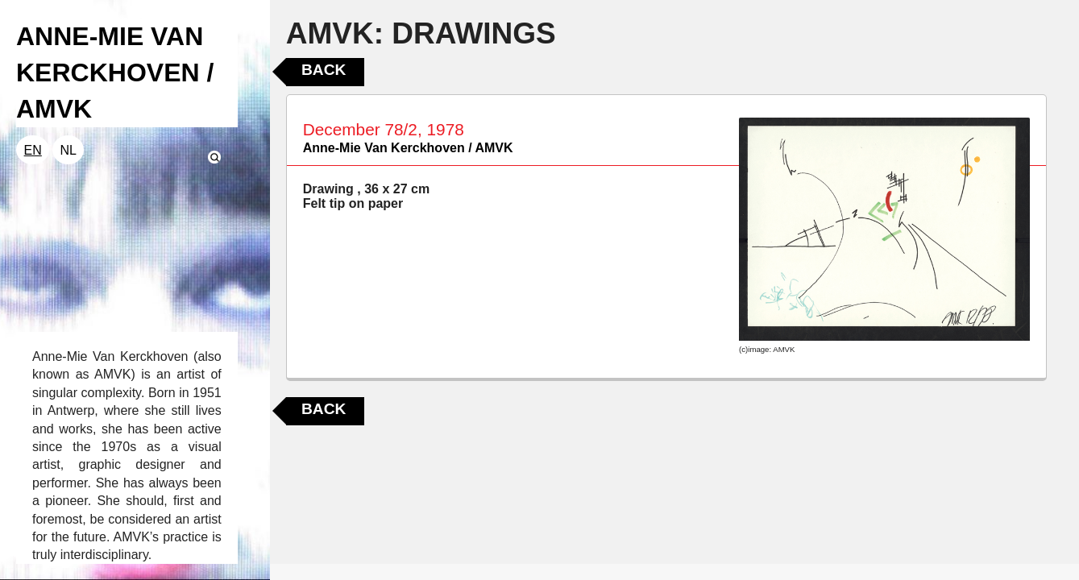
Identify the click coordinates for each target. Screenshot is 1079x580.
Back (323, 69)
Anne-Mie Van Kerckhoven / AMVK (408, 148)
